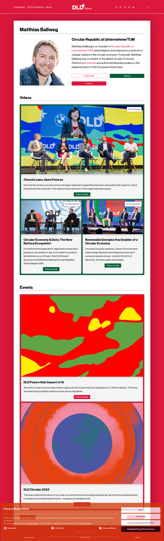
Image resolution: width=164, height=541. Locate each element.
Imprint (137, 538)
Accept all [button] (140, 516)
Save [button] (141, 510)
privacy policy (33, 523)
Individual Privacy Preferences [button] (140, 529)
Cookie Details (29, 538)
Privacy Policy (85, 538)
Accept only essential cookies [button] (141, 523)
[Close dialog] (160, 505)
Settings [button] (88, 523)
